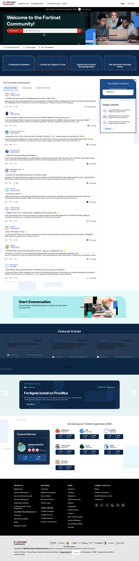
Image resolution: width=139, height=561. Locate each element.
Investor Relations (74, 520)
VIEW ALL (110, 92)
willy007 (12, 93)
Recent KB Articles (43, 88)
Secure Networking (21, 492)
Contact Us (99, 499)
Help (122, 4)
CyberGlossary (73, 510)
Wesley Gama (14, 264)
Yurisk (87, 445)
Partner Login (46, 503)
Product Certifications (49, 522)
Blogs (65, 4)
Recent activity (11, 88)
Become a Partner (47, 499)
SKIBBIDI (12, 245)
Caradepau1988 (14, 150)
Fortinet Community (102, 492)
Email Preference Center (104, 496)
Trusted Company (47, 511)
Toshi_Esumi (65, 445)
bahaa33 (12, 188)
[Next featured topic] (134, 393)
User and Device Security (23, 496)
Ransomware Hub (74, 499)
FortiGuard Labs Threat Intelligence (22, 507)
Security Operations (21, 499)
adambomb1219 (35, 444)
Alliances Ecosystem (48, 492)
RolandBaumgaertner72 (17, 131)
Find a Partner (46, 496)
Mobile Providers (20, 526)
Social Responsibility (75, 524)
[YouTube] (107, 505)
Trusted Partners (47, 518)
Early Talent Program (75, 517)
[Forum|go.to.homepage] (9, 4)
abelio (112, 445)
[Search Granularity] (15, 31)
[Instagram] (118, 505)
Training (71, 492)
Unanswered (26, 88)
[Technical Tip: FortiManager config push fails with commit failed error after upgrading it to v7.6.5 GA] (69, 348)
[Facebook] (96, 505)
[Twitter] (102, 505)
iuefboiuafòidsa (14, 207)
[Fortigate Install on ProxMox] (69, 394)
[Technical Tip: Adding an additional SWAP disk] (24, 348)
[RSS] (123, 505)
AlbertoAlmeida (113, 116)
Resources (71, 496)
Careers (71, 513)
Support (71, 503)
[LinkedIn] (112, 505)
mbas (11, 112)
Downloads (72, 506)
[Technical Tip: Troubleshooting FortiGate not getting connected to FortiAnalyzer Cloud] (114, 348)
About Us (71, 489)
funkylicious (65, 430)
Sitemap (71, 527)
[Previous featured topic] (5, 393)
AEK (86, 430)
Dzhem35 (12, 226)
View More (26, 312)
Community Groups (53, 4)
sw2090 (112, 430)
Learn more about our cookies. (105, 548)
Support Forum (23, 4)
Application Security (21, 503)
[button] (69, 557)
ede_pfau (64, 461)
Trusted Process (47, 515)
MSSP (16, 522)
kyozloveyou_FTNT (15, 169)
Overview (17, 515)
